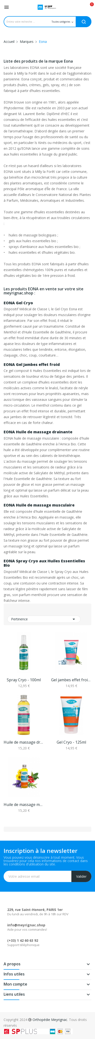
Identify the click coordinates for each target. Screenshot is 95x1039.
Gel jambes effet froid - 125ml (71, 679)
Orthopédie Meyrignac (50, 1019)
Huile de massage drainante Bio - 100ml (24, 742)
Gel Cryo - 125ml (71, 742)
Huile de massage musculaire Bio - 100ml (24, 804)
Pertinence (44, 619)
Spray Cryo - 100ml (24, 679)
